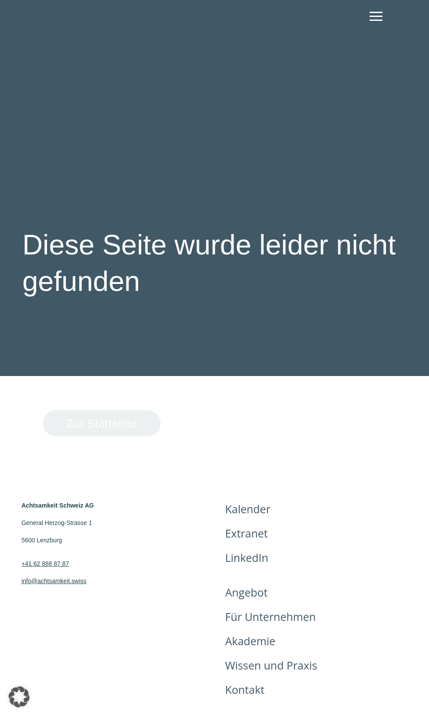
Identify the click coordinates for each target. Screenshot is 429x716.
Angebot (246, 592)
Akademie (250, 641)
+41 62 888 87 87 (45, 563)
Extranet (246, 533)
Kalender (247, 509)
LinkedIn (246, 557)
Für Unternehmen (270, 616)
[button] (19, 697)
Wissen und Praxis (271, 665)
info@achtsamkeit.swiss (53, 580)
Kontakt (244, 689)
